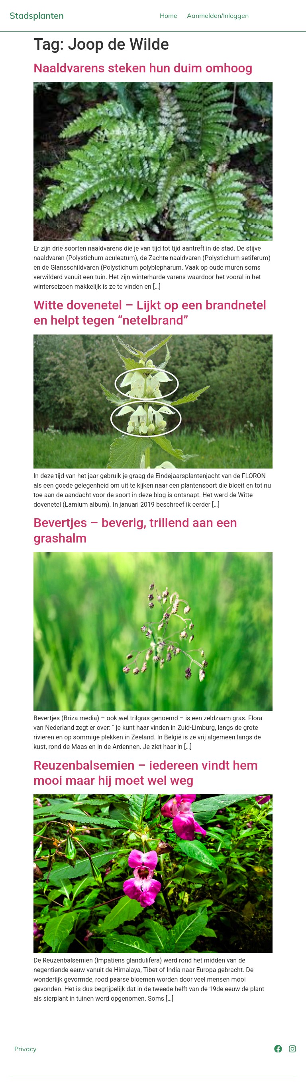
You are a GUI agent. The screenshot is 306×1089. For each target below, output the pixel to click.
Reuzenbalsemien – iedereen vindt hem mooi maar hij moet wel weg (145, 773)
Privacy (25, 1049)
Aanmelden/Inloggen (218, 15)
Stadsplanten (37, 15)
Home (168, 15)
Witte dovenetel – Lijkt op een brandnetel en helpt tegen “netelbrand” (150, 313)
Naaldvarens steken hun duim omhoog (143, 68)
